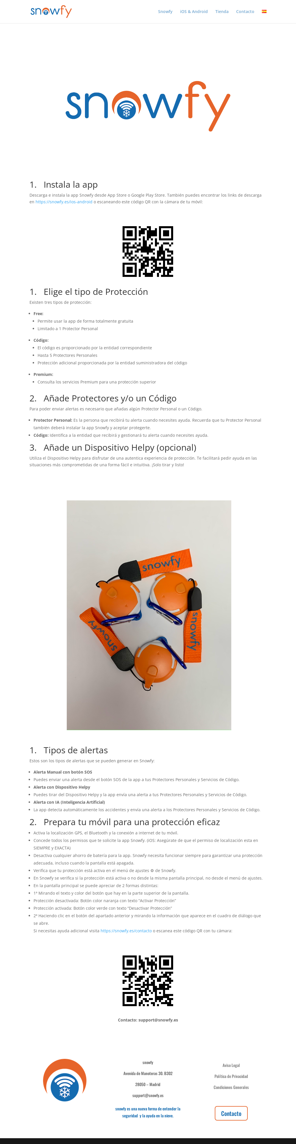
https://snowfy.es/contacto (126, 930)
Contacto (245, 12)
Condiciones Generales (231, 1087)
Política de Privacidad (231, 1076)
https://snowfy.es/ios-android (64, 201)
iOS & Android (194, 12)
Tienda (222, 12)
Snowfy (165, 12)
